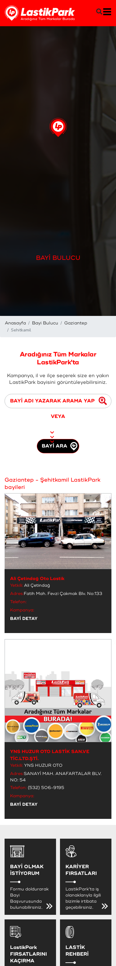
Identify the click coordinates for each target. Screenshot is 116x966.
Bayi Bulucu (45, 323)
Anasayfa (15, 323)
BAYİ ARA (59, 446)
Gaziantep (75, 323)
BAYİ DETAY (23, 618)
